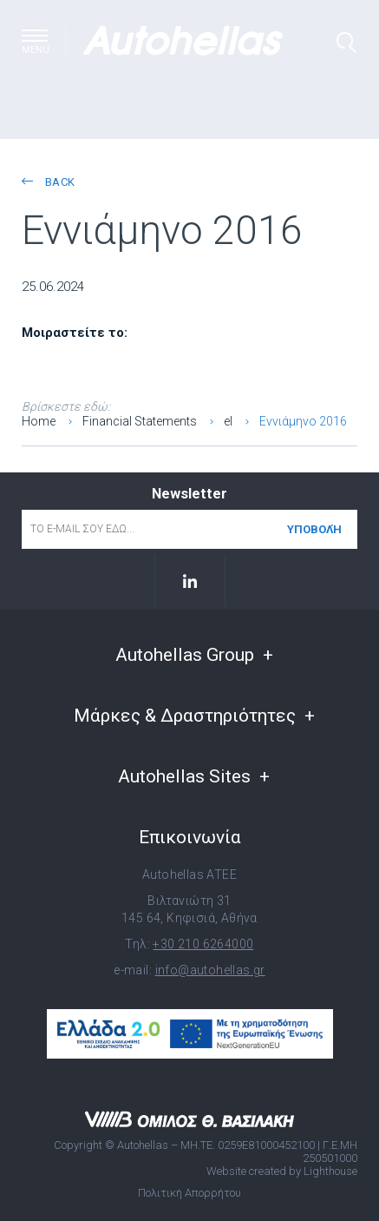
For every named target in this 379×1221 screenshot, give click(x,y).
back (48, 181)
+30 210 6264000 (203, 944)
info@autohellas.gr (210, 970)
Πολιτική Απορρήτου (189, 1192)
